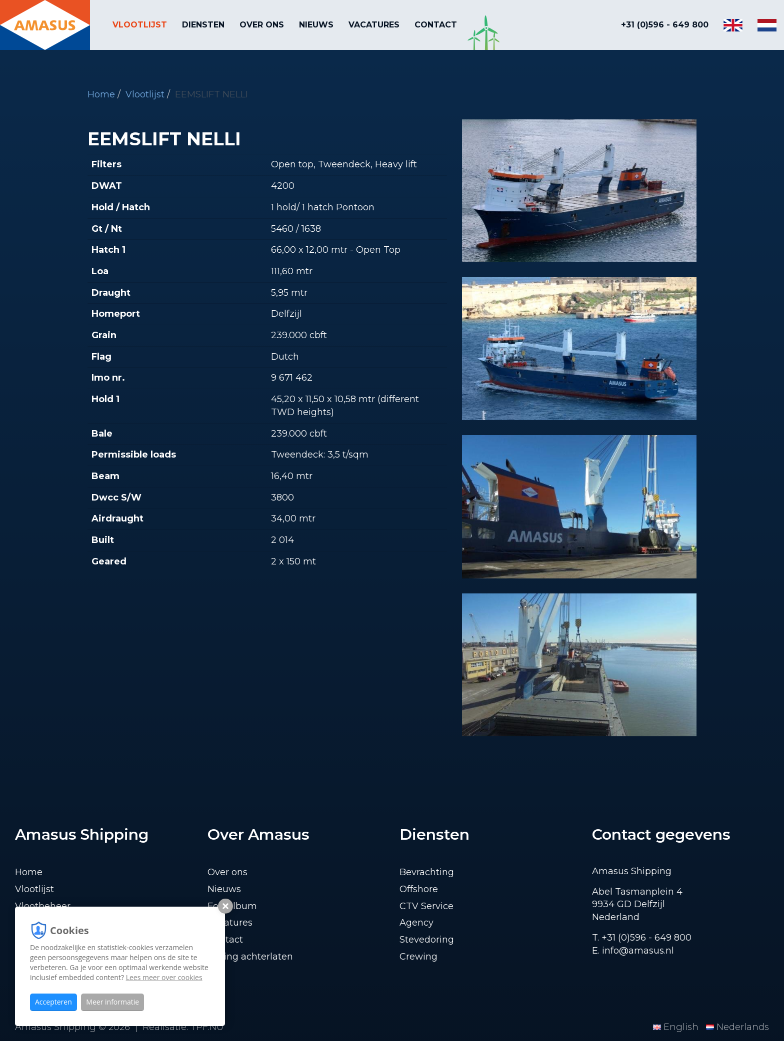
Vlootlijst (139, 24)
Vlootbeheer (42, 906)
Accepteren (53, 1002)
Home (101, 94)
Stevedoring (427, 939)
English (677, 1027)
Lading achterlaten (250, 956)
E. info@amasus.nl (633, 950)
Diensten (203, 24)
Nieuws (316, 24)
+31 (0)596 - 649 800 (664, 24)
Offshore (419, 889)
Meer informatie (112, 1002)
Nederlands (737, 1027)
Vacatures (374, 24)
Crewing (419, 956)
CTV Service (427, 906)
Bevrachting (427, 872)
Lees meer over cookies (164, 977)
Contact (435, 24)
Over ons (262, 24)
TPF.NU (207, 1027)
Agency (417, 922)
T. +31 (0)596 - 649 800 (642, 937)
